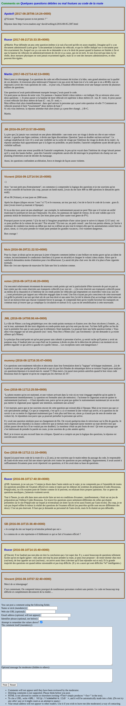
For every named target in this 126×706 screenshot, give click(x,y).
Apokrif (9, 13)
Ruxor (8, 39)
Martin (8, 74)
